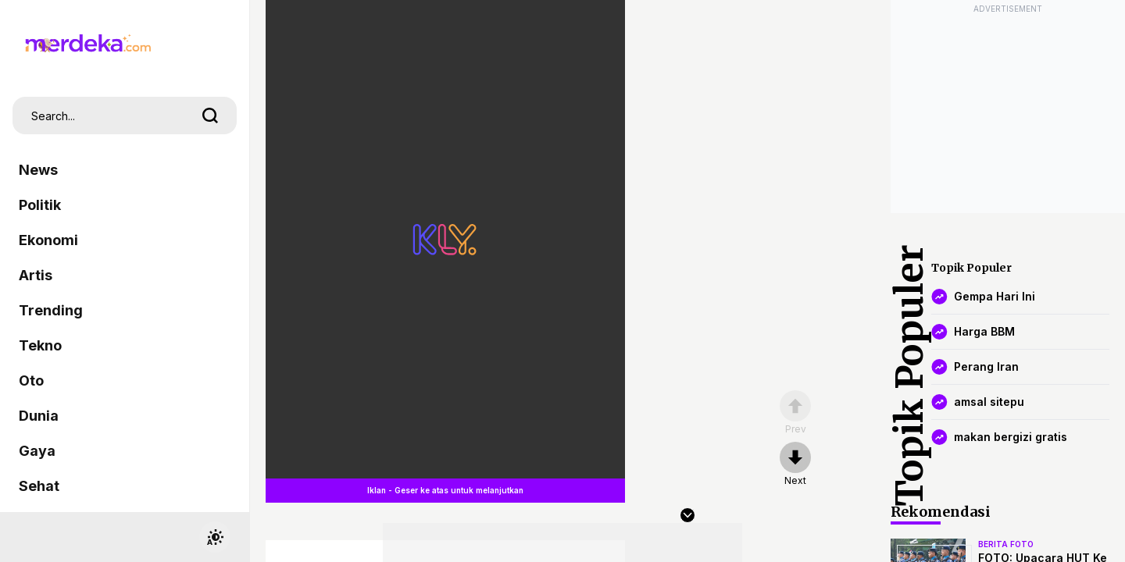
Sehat (39, 486)
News (38, 170)
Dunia (39, 415)
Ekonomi (48, 240)
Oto (31, 380)
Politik (40, 205)
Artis (35, 275)
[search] (210, 115)
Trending (51, 310)
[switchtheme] (214, 537)
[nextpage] (795, 464)
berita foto (1006, 544)
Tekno (40, 345)
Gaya (37, 451)
